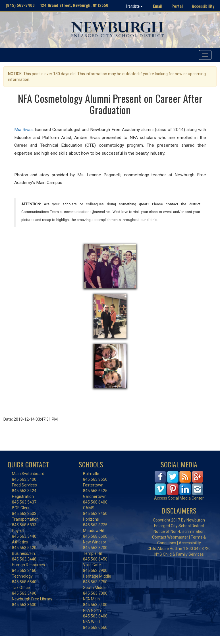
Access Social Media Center (179, 498)
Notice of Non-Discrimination (179, 531)
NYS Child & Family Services (179, 554)
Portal (177, 6)
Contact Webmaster (170, 537)
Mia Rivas (23, 129)
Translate (134, 6)
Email (157, 6)
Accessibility (203, 6)
